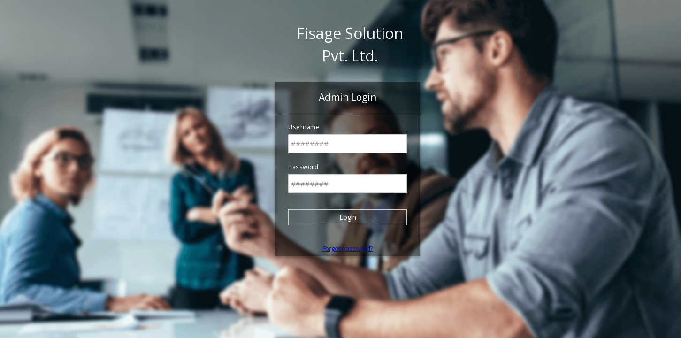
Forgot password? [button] (347, 248)
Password (303, 167)
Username (304, 127)
